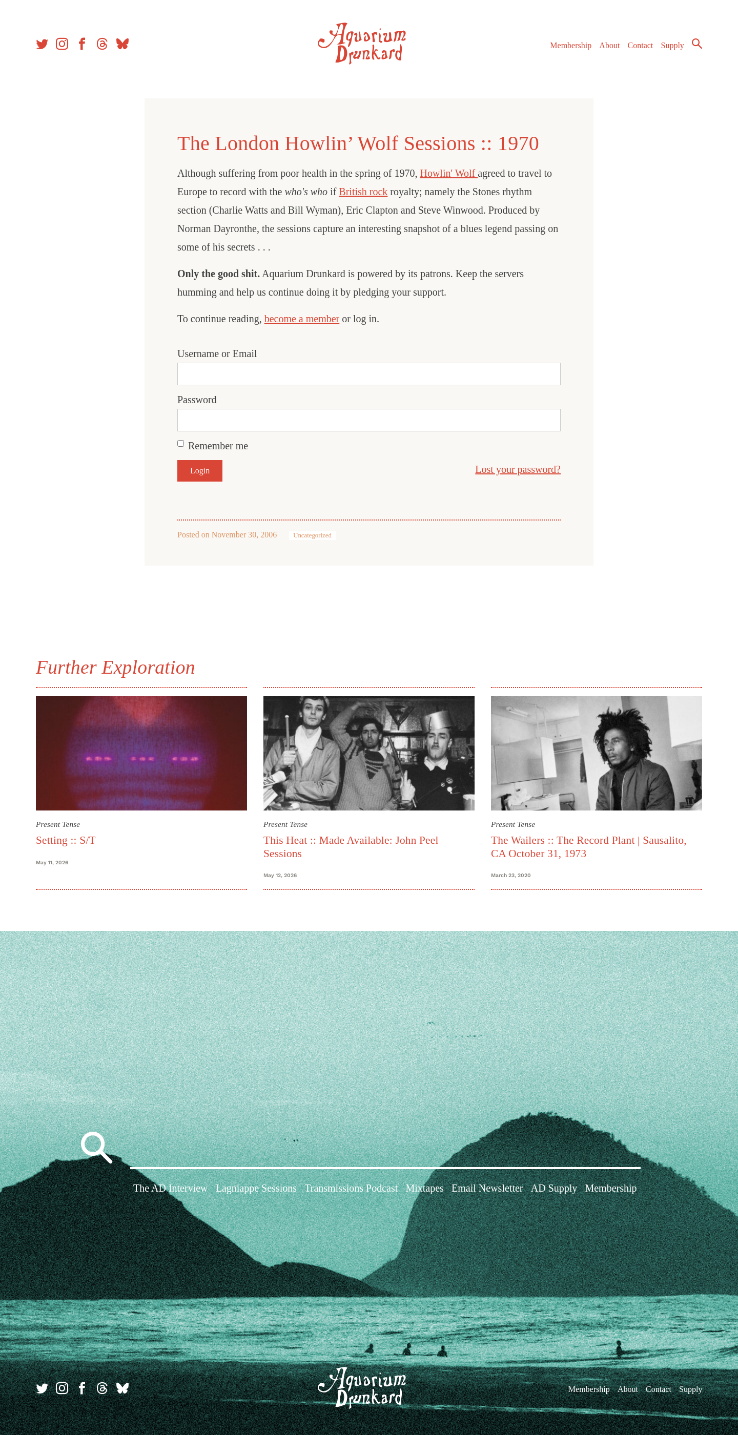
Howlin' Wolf (449, 173)
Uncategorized (312, 535)
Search (697, 43)
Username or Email (217, 353)
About (609, 45)
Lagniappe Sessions (256, 1188)
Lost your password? (518, 469)
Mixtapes (424, 1188)
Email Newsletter (487, 1188)
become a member (302, 318)
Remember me (218, 445)
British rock (363, 191)
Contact (640, 45)
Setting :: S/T (66, 840)
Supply (672, 45)
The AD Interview (170, 1188)
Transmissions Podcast (351, 1188)
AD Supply (554, 1188)
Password (197, 399)
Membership (570, 45)
